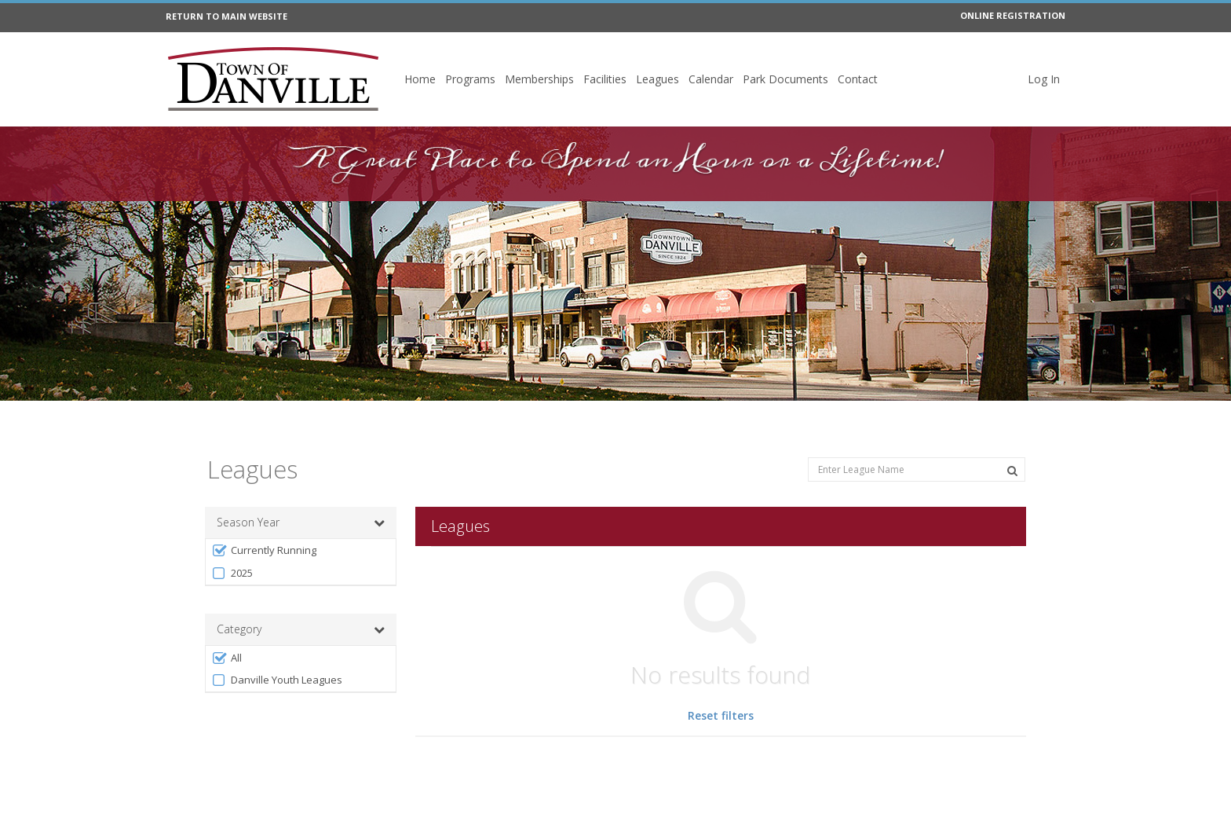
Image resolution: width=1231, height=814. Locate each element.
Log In (1044, 79)
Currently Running (263, 550)
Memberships (539, 79)
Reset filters (721, 715)
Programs (470, 79)
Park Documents (785, 79)
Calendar (711, 79)
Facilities (604, 79)
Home (420, 79)
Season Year (301, 522)
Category (301, 629)
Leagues (657, 79)
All (226, 658)
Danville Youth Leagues (276, 680)
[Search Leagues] (1012, 470)
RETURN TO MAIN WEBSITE (226, 16)
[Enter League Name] (916, 469)
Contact (858, 79)
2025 (232, 573)
